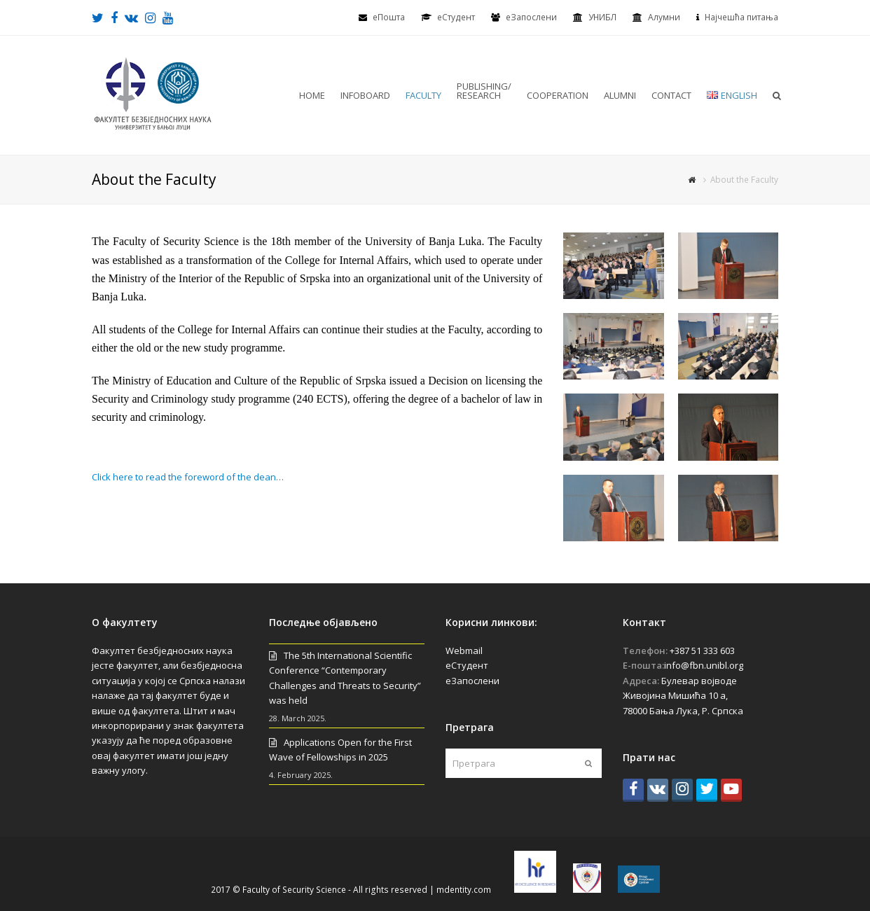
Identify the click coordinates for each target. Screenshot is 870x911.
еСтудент (467, 665)
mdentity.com (463, 890)
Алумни (664, 17)
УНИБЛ (602, 17)
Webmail (464, 650)
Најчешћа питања (741, 17)
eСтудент (456, 17)
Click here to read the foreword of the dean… (188, 477)
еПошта (389, 17)
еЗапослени (531, 17)
